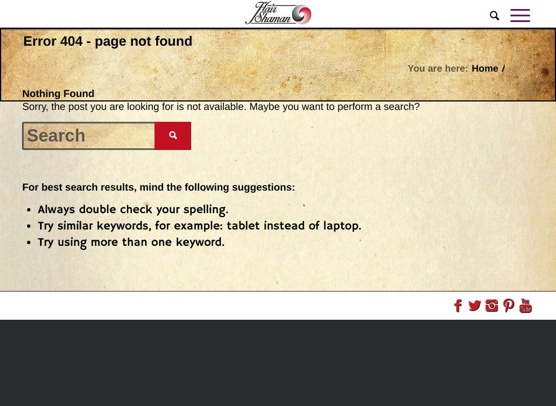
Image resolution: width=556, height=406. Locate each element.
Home (484, 68)
